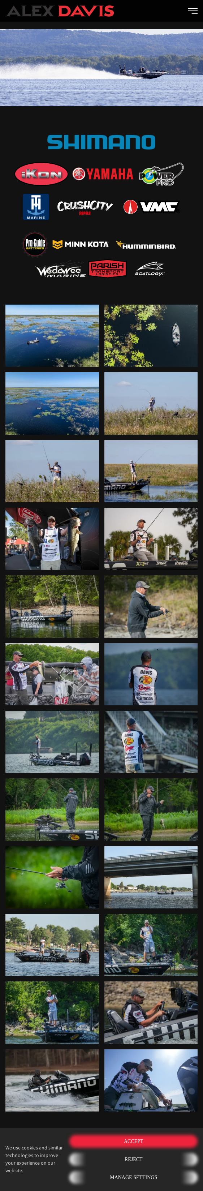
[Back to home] (59, 11)
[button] (193, 11)
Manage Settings (133, 1177)
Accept (133, 1141)
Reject (134, 1159)
